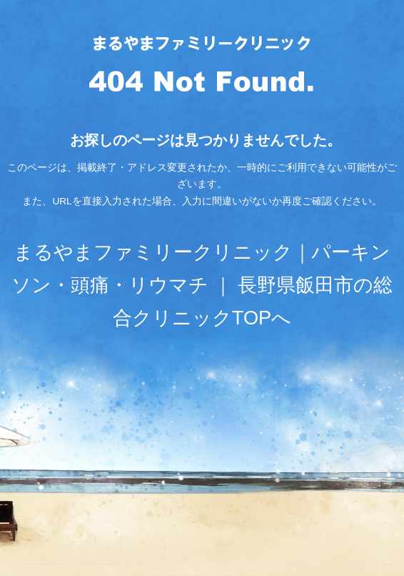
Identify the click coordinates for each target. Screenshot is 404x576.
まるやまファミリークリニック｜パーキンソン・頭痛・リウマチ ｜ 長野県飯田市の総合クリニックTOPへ (202, 285)
